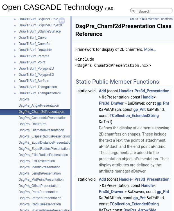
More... (150, 49)
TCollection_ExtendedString (134, 115)
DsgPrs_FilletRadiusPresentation (43, 155)
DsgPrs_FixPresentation (37, 161)
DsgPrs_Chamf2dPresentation (41, 112)
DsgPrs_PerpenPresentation (40, 198)
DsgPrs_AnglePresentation (39, 105)
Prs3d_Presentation (151, 91)
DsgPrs (24, 99)
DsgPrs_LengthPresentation (40, 173)
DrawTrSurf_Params (34, 56)
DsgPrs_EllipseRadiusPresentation (45, 136)
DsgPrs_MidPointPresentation (41, 180)
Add (102, 91)
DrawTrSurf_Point (32, 62)
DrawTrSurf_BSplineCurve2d (40, 25)
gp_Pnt (163, 103)
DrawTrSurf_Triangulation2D (40, 93)
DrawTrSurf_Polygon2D (36, 68)
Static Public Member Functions (151, 19)
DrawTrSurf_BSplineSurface (40, 31)
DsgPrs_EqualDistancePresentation (45, 143)
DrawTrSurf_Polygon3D (36, 75)
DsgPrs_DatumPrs (32, 124)
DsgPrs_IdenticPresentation (39, 167)
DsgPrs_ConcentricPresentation (43, 118)
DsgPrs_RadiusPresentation (40, 204)
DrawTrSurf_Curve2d (34, 44)
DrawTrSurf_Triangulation (38, 87)
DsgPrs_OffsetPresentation (39, 186)
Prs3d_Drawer (111, 103)
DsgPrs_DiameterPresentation (41, 130)
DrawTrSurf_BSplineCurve (38, 19)
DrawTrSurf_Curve (33, 38)
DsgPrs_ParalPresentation (38, 192)
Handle (125, 91)
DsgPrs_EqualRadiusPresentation (44, 149)
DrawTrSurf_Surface (34, 81)
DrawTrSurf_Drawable (35, 50)
